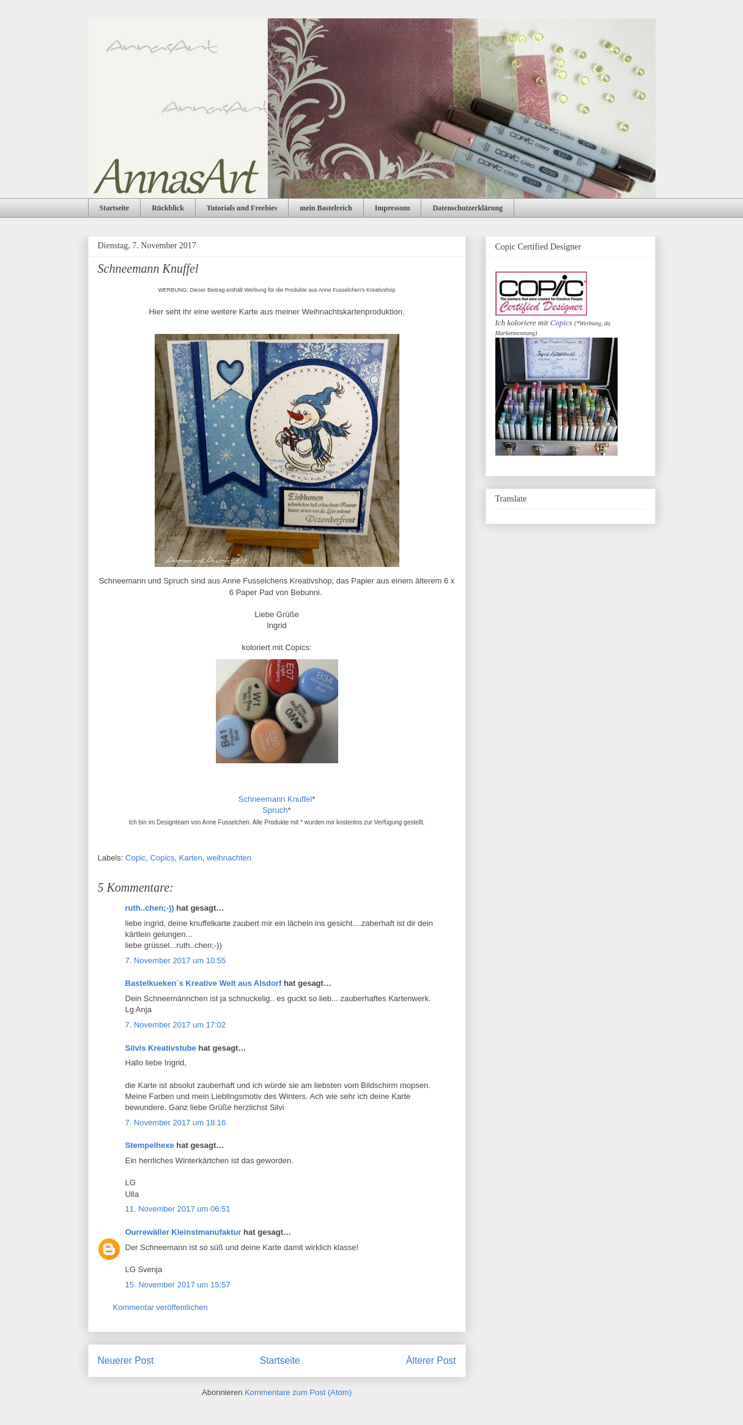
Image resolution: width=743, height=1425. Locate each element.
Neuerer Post (126, 1360)
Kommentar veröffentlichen (160, 1307)
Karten (190, 857)
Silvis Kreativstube (160, 1048)
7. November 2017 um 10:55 (175, 960)
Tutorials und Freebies (242, 208)
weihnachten (229, 857)
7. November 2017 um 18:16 (175, 1122)
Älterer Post (431, 1360)
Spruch (274, 810)
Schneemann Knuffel (275, 799)
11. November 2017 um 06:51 (178, 1208)
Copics (162, 857)
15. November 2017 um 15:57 (178, 1284)
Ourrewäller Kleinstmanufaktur (183, 1232)
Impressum (392, 208)
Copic (135, 857)
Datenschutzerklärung (467, 208)
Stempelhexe (149, 1145)
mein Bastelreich (326, 208)
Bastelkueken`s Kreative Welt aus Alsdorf (204, 983)
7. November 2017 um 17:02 (175, 1024)
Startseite (115, 208)
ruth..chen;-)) (149, 907)
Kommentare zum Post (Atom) (298, 1392)
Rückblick (168, 208)
